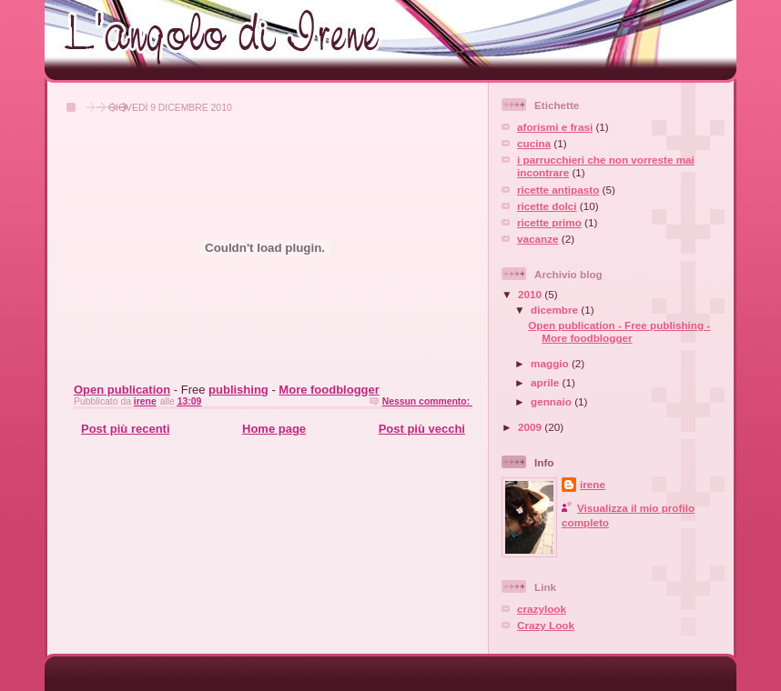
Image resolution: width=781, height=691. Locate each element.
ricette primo (549, 222)
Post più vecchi (422, 429)
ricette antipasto (558, 189)
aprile (546, 382)
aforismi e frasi (555, 127)
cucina (534, 143)
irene (592, 484)
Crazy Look (545, 625)
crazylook (541, 609)
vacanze (537, 239)
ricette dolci (547, 206)
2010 (531, 294)
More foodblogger (329, 389)
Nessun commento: (427, 401)
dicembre (556, 309)
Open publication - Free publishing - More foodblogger (619, 331)
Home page (274, 429)
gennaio (552, 401)
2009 (531, 427)
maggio (551, 363)
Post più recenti (125, 429)
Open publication (122, 389)
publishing (238, 389)
